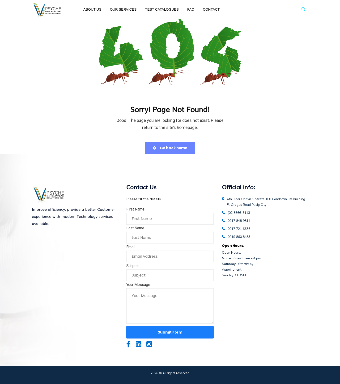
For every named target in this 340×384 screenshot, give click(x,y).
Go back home (170, 147)
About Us (92, 9)
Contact (211, 9)
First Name (135, 209)
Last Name (135, 228)
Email (130, 247)
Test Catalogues (162, 9)
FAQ (190, 9)
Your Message (138, 284)
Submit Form (170, 332)
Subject (132, 266)
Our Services (123, 9)
